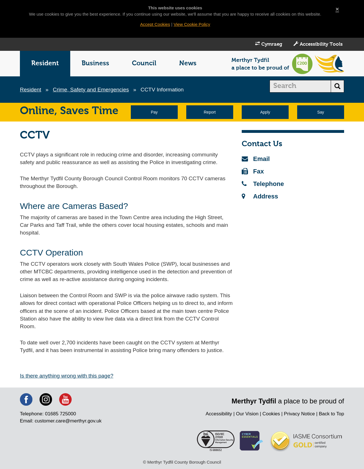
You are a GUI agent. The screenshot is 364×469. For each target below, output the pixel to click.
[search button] (337, 86)
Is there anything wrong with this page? (67, 376)
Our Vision (247, 414)
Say (320, 112)
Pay (154, 112)
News (188, 63)
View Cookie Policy (191, 24)
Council (144, 63)
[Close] (337, 9)
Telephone (263, 184)
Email (256, 159)
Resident (45, 63)
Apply (265, 112)
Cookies (271, 414)
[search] (300, 86)
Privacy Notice (299, 414)
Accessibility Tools (318, 44)
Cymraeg (268, 44)
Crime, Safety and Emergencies (91, 90)
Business (95, 63)
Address (260, 196)
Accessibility (218, 414)
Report (210, 112)
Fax (253, 171)
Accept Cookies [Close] (155, 24)
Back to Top (331, 414)
